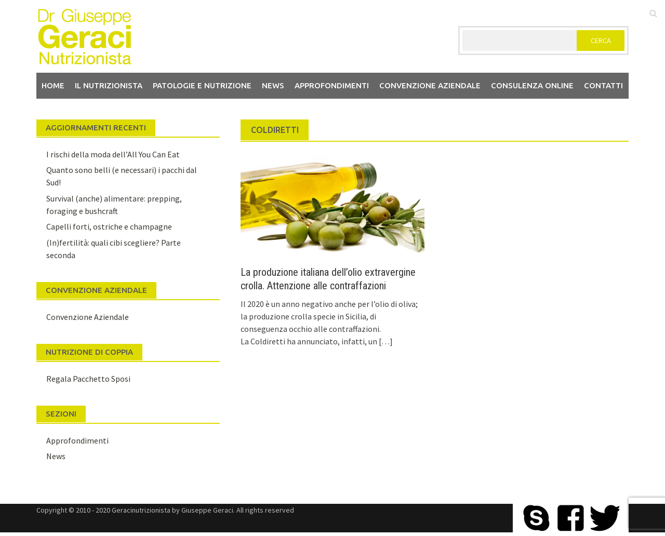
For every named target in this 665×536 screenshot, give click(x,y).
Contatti (603, 85)
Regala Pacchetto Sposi (88, 378)
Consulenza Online (532, 85)
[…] (385, 341)
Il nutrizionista (108, 85)
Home (53, 85)
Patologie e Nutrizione (202, 85)
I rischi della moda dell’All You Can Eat (113, 154)
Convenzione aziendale (430, 85)
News (273, 85)
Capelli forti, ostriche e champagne (109, 226)
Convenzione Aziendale (87, 317)
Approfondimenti (332, 85)
